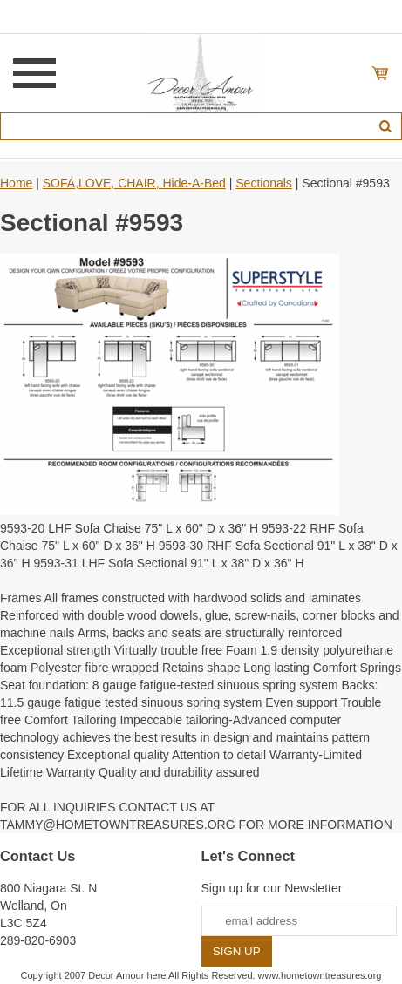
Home (16, 183)
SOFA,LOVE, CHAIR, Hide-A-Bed (134, 183)
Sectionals (263, 183)
